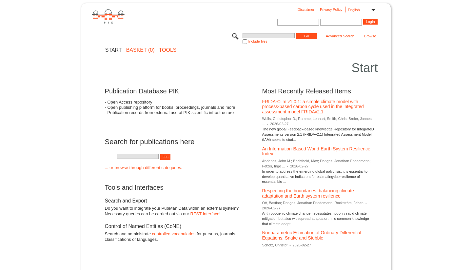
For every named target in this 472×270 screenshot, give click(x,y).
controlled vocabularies (174, 233)
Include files (257, 41)
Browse (370, 36)
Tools (168, 50)
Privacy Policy (331, 9)
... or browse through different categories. (143, 167)
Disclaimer (306, 9)
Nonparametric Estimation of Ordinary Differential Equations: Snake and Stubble (311, 235)
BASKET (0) (140, 50)
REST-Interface (205, 213)
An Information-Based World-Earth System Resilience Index (316, 151)
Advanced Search (340, 36)
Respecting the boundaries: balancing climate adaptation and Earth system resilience (308, 193)
